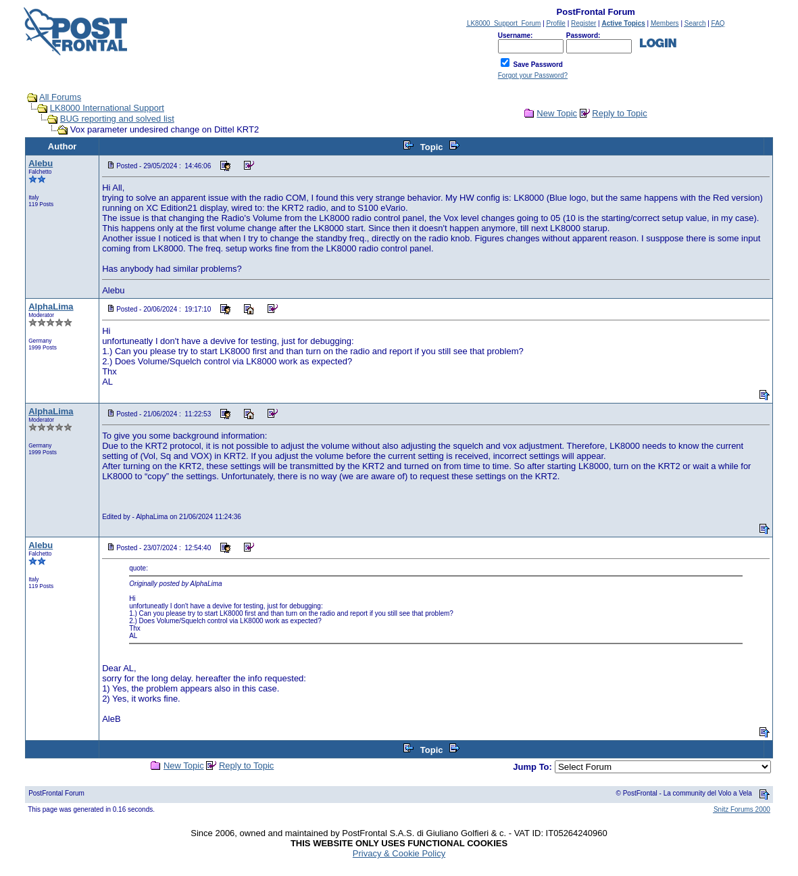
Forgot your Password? (533, 75)
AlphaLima (50, 306)
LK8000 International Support (107, 108)
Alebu (40, 163)
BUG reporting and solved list (117, 119)
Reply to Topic (619, 113)
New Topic (557, 113)
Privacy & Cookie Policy (399, 853)
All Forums (60, 97)
